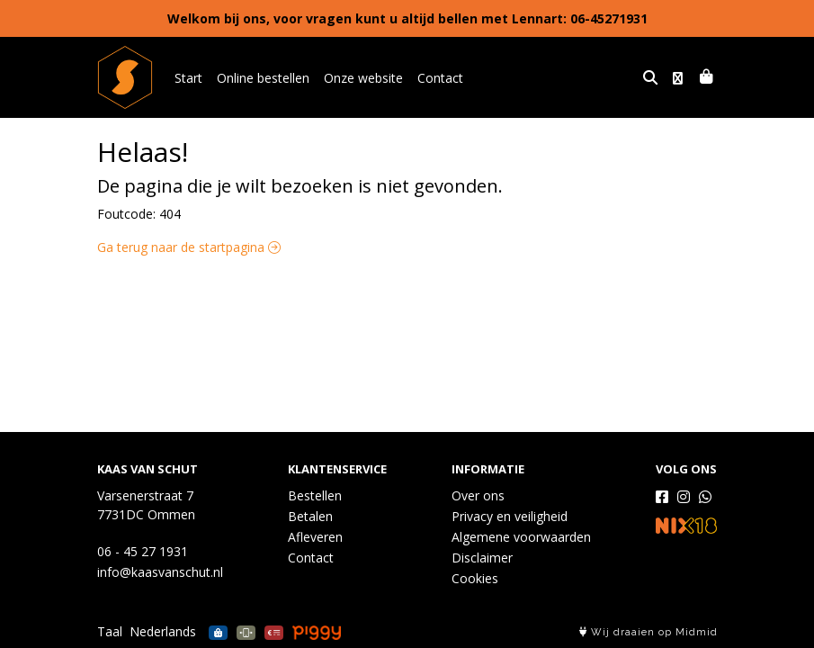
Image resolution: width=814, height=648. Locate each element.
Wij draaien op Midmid (648, 632)
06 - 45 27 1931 (142, 551)
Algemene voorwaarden (521, 536)
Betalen (310, 516)
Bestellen (315, 495)
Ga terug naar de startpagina (189, 247)
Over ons (478, 495)
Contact (440, 77)
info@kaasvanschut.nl (160, 571)
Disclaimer (482, 557)
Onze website (363, 77)
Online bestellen (263, 77)
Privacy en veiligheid (510, 516)
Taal (109, 631)
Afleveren (315, 536)
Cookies (475, 578)
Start (188, 77)
